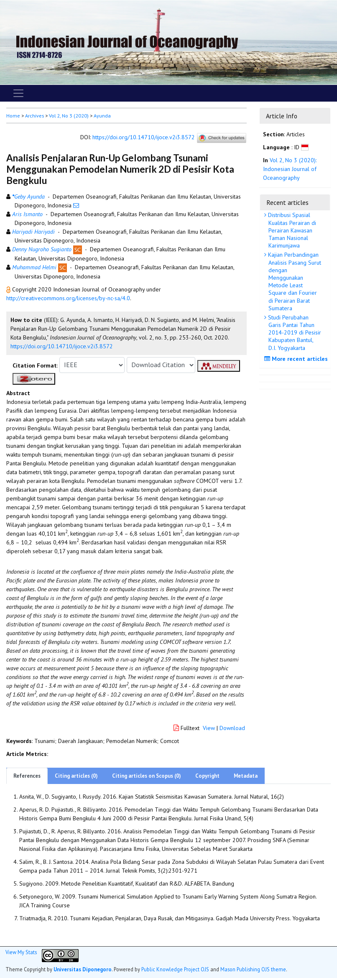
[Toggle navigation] (18, 93)
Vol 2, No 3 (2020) (69, 115)
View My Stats (21, 952)
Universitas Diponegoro (83, 969)
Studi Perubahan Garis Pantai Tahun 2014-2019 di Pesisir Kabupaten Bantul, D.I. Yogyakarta (293, 333)
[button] (9, 289)
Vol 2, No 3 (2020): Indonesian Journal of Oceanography (290, 168)
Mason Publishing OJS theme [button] (253, 969)
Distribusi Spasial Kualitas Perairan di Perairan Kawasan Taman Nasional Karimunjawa (291, 230)
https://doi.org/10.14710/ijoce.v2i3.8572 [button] (61, 346)
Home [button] (13, 115)
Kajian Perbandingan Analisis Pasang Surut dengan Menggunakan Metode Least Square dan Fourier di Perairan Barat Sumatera (293, 281)
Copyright (207, 775)
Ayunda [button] (102, 115)
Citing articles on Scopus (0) (146, 775)
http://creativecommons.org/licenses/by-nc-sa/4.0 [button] (68, 298)
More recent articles (297, 359)
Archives (34, 115)
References (27, 775)
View (209, 728)
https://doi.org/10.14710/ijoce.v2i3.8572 (143, 137)
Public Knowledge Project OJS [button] (175, 969)
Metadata (246, 775)
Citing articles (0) (76, 775)
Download (232, 728)
